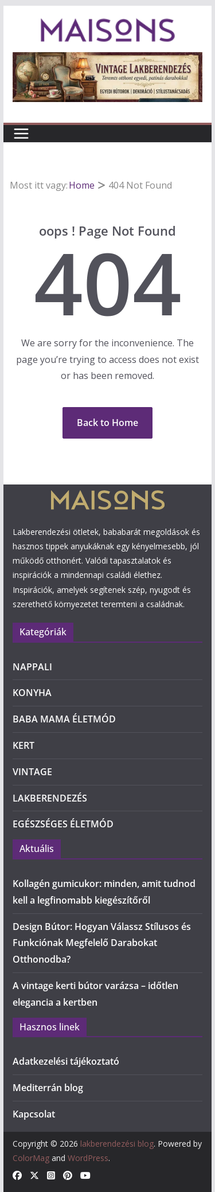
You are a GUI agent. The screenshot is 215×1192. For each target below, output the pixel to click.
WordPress (88, 1157)
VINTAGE (32, 771)
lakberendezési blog (117, 1143)
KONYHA (32, 692)
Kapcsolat (34, 1114)
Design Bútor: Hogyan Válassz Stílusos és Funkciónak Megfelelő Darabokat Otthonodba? (102, 943)
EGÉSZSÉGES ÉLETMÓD (63, 824)
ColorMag (31, 1157)
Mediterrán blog (48, 1087)
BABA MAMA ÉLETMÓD (64, 719)
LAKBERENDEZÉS (50, 798)
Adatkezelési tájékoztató (66, 1061)
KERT (23, 745)
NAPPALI (32, 667)
